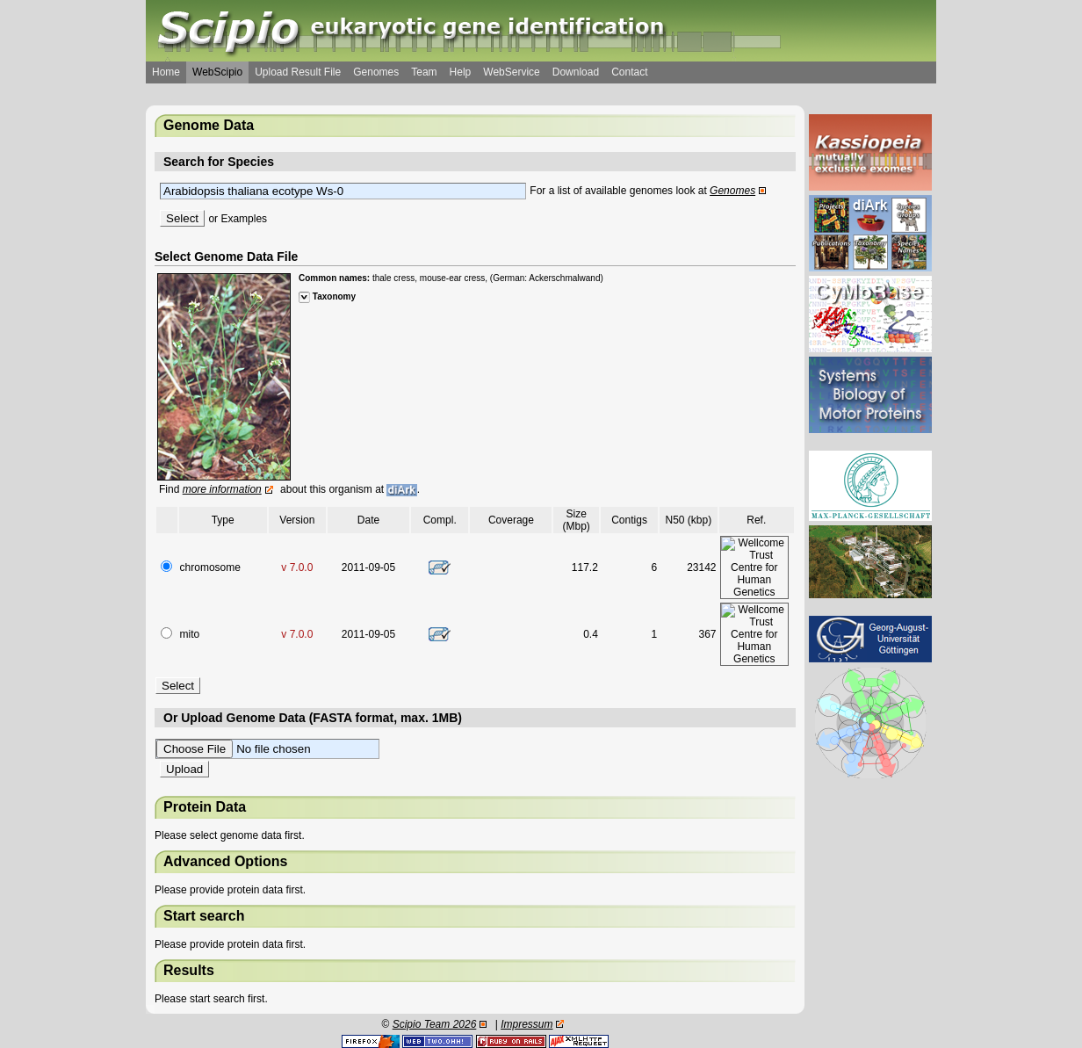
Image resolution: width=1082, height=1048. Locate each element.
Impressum (526, 1024)
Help (461, 72)
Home (166, 72)
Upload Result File (298, 72)
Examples (243, 219)
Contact (629, 72)
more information (222, 489)
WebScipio (217, 72)
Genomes (376, 72)
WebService (511, 72)
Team (423, 72)
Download (575, 72)
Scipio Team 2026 (435, 1024)
